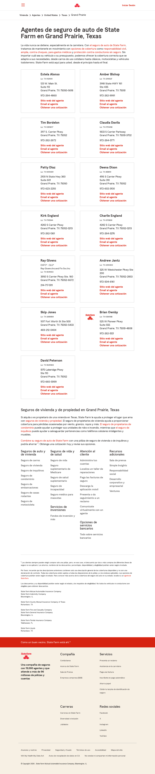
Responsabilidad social (119, 472)
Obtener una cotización (54, 107)
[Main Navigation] (23, 5)
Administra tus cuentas (88, 462)
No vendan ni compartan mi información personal (105, 756)
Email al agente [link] (49, 104)
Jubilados (64, 724)
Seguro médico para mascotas (61, 496)
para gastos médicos (59, 52)
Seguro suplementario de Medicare (60, 469)
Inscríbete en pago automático (112, 678)
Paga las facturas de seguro (91, 479)
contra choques (38, 52)
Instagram (104, 724)
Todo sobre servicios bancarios (91, 536)
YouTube (103, 736)
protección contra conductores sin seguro (97, 52)
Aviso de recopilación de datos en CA (64, 756)
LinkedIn (103, 730)
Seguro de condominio (27, 477)
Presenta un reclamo (108, 661)
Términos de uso (83, 750)
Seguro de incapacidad (57, 488)
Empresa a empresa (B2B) (71, 678)
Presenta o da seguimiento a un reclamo (90, 498)
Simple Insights (118, 465)
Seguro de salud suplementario (59, 479)
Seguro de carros (30, 460)
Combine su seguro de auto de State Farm (44, 440)
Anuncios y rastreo (29, 750)
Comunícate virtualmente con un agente (91, 510)
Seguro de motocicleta (27, 503)
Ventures (115, 491)
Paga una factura (107, 672)
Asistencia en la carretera (110, 666)
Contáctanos (65, 661)
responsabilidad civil (115, 48)
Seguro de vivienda (31, 465)
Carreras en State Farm (70, 713)
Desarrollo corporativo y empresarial (117, 482)
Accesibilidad (100, 750)
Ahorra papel (105, 684)
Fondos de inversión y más (62, 518)
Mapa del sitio (116, 750)
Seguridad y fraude (63, 750)
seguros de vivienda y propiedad (44, 421)
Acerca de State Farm (69, 666)
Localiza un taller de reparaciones (91, 471)
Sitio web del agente (52, 100)
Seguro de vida (58, 460)
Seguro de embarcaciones (29, 486)
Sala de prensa (118, 460)
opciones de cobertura (83, 48)
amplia (24, 52)
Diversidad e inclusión (69, 719)
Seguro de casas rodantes (30, 494)
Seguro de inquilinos (32, 470)
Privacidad (46, 750)
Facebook (104, 713)
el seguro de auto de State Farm (108, 45)
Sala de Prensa (66, 672)
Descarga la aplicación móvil (89, 488)
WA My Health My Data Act (32, 756)
